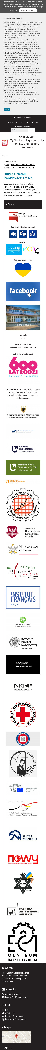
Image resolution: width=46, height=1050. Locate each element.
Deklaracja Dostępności (14, 1019)
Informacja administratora (23, 126)
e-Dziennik (8, 1013)
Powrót (11, 204)
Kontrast (35, 122)
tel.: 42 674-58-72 (11, 994)
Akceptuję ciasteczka (28, 10)
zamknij (7, 109)
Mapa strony (28, 117)
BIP (5, 1010)
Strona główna (18, 117)
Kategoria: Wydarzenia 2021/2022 (20, 165)
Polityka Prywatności (12, 1016)
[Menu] (23, 156)
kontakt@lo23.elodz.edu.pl (15, 997)
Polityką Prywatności (17, 4)
